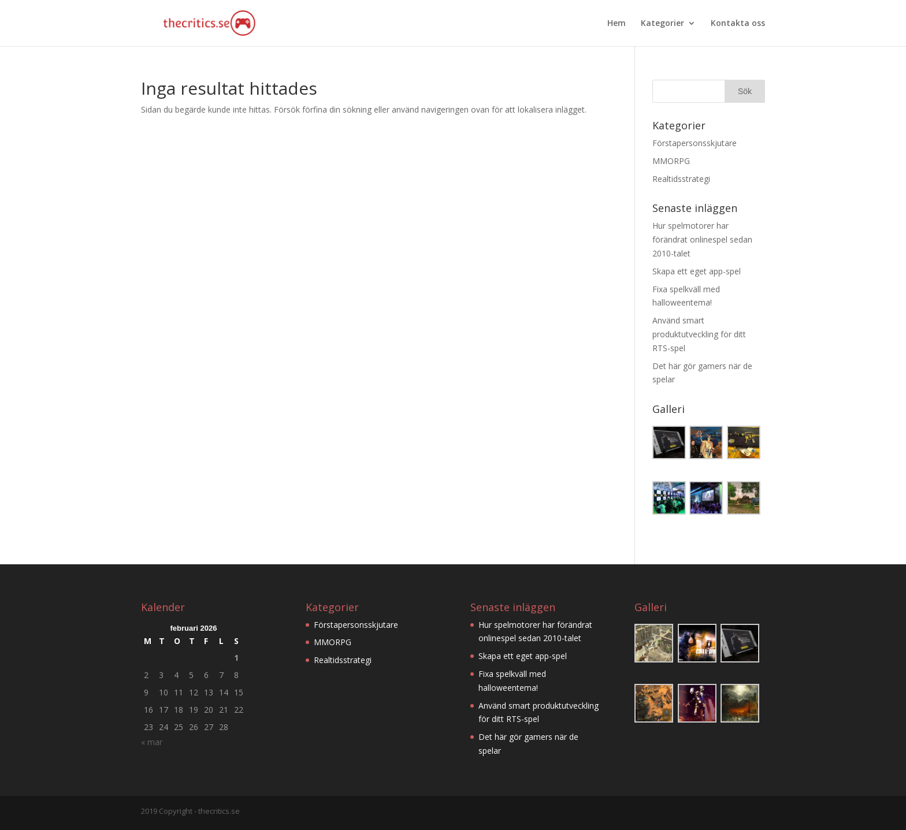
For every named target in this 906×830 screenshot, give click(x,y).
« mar (151, 741)
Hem (616, 23)
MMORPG (671, 160)
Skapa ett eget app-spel (696, 271)
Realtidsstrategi (681, 178)
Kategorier (662, 23)
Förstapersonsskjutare (694, 142)
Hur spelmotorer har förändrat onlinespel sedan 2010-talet (702, 239)
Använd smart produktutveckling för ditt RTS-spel (699, 334)
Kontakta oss (738, 23)
